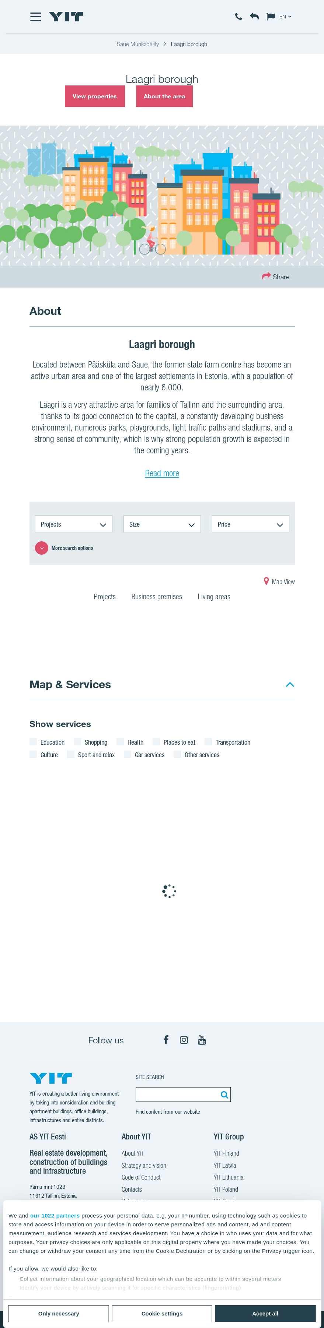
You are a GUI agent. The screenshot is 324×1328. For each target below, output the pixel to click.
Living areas (214, 597)
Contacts (132, 1190)
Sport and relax (96, 755)
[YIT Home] (66, 16)
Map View (279, 582)
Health (135, 742)
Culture (49, 755)
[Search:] (223, 1095)
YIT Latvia (225, 1166)
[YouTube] (202, 1040)
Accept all (265, 1313)
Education (53, 742)
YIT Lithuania (229, 1178)
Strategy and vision (144, 1166)
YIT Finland (226, 1154)
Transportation (233, 742)
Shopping (96, 742)
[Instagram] (184, 1040)
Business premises (157, 597)
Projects (51, 524)
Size (134, 524)
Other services (202, 755)
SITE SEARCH (150, 1077)
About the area (164, 96)
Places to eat (179, 742)
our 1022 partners (55, 1215)
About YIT (133, 1154)
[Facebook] (166, 1040)
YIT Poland (226, 1190)
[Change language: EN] (280, 16)
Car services (149, 755)
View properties (95, 96)
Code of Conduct (141, 1178)
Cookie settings (162, 1313)
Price (224, 524)
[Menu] (35, 16)
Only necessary (58, 1313)
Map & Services (70, 684)
